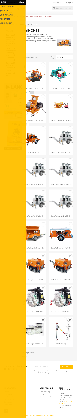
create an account (15, 16)
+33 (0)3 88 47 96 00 (17, 2)
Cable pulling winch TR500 (61, 88)
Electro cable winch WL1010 (61, 120)
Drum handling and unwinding (11, 51)
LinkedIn (6, 411)
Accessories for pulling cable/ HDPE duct (11, 43)
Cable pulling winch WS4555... (34, 216)
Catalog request (9, 399)
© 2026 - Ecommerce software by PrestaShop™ (38, 415)
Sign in (42, 394)
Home (9, 30)
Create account (45, 397)
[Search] (62, 8)
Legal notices (8, 394)
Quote (21, 8)
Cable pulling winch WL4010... (34, 248)
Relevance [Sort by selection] (64, 57)
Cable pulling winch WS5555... (61, 216)
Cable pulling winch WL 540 (34, 120)
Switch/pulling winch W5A (34, 88)
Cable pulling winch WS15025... (61, 280)
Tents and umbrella (10, 64)
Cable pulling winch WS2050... (61, 152)
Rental (8, 71)
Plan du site (8, 405)
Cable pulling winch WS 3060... (61, 184)
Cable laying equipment (10, 36)
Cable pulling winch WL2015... (34, 152)
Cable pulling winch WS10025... (34, 280)
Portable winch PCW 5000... (61, 312)
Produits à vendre (10, 74)
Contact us (8, 402)
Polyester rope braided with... (34, 344)
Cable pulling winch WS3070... (34, 184)
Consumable (11, 60)
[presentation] (50, 379)
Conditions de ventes (11, 397)
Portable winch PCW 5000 (34, 312)
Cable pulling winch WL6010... (61, 248)
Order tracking (45, 392)
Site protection (10, 56)
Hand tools (10, 68)
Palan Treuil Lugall (61, 344)
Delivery (6, 392)
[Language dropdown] (57, 3)
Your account (46, 388)
